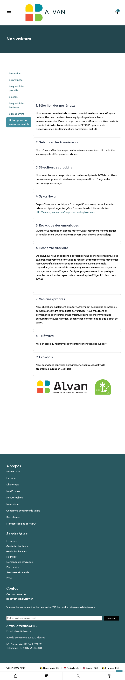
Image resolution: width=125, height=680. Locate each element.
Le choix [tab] (13, 96)
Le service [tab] (15, 73)
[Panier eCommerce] (116, 12)
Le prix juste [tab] (16, 79)
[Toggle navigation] (8, 12)
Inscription (111, 618)
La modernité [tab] (16, 113)
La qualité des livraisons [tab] (17, 105)
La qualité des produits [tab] (17, 88)
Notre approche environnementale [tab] (19, 122)
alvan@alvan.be (23, 631)
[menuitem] (50, 668)
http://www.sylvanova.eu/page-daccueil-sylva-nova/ (65, 212)
